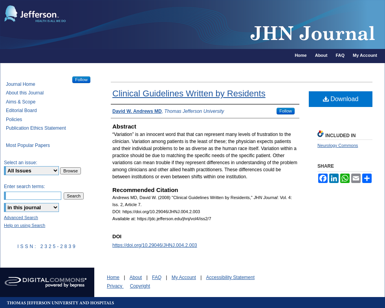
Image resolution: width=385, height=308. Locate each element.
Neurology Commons (337, 145)
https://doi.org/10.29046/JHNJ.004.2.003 (154, 245)
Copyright (140, 286)
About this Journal (25, 93)
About (136, 277)
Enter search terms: (24, 186)
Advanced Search (21, 217)
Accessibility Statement (230, 277)
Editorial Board (21, 110)
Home (113, 277)
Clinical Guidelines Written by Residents (189, 93)
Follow (285, 111)
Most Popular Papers (28, 145)
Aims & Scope (20, 102)
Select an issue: (20, 162)
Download (341, 99)
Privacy (115, 286)
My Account (184, 277)
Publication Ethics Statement (36, 128)
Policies (14, 119)
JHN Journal (228, 24)
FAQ (156, 277)
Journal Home (20, 84)
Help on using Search (24, 225)
